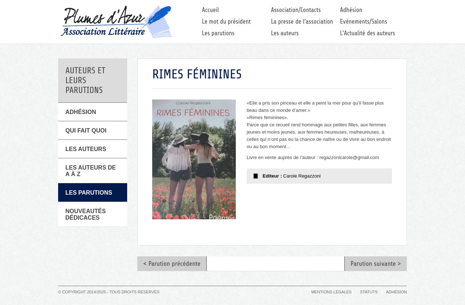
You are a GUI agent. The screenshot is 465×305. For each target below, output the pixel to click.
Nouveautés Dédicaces (85, 214)
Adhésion (351, 10)
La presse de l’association (302, 21)
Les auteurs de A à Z (90, 170)
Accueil (210, 10)
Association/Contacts (296, 10)
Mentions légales (331, 292)
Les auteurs (285, 33)
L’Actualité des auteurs (367, 33)
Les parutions (218, 33)
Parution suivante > (376, 263)
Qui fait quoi (85, 130)
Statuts (368, 292)
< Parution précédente (172, 263)
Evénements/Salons (363, 21)
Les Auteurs (85, 149)
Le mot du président (226, 21)
